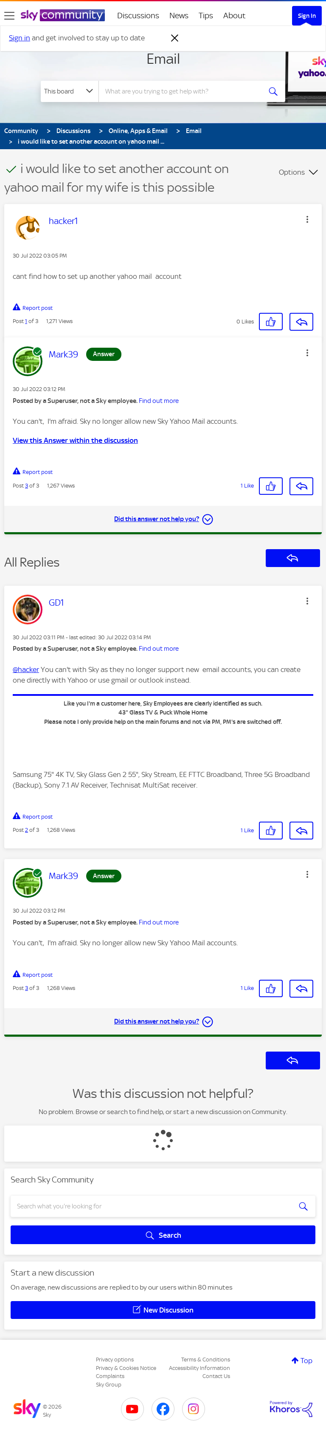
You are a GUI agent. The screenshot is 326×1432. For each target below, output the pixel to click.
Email (163, 58)
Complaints (110, 1376)
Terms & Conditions (205, 1359)
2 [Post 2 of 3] (26, 830)
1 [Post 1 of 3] (26, 321)
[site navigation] (9, 15)
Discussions (138, 15)
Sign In (307, 16)
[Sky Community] (63, 15)
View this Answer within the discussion (75, 440)
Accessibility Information (199, 1368)
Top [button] (306, 1360)
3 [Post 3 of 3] (26, 485)
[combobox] (183, 91)
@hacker (26, 669)
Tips (206, 15)
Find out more (159, 401)
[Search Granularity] (69, 91)
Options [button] (292, 172)
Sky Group (108, 1384)
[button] (307, 219)
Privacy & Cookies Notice (126, 1368)
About (234, 15)
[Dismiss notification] (175, 38)
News (178, 15)
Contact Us (216, 1376)
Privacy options (115, 1359)
